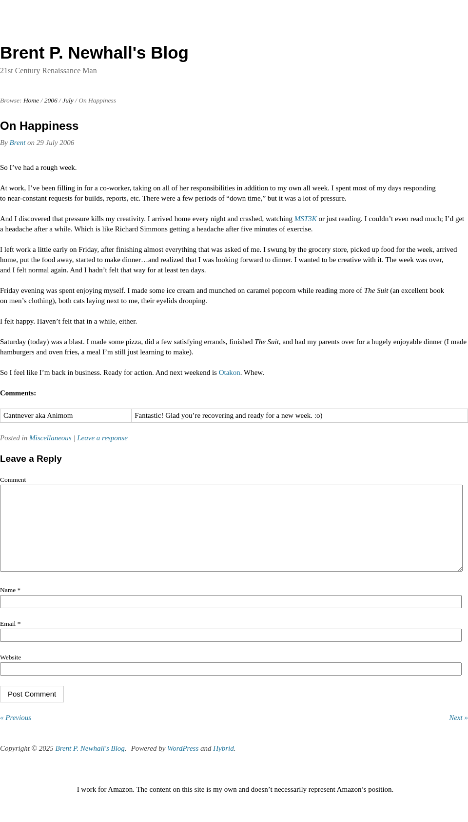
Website (10, 672)
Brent (18, 142)
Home (31, 100)
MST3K (305, 219)
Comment (13, 479)
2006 (51, 100)
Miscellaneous (50, 438)
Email (10, 638)
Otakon (229, 372)
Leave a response (102, 438)
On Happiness (39, 125)
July (68, 100)
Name (10, 604)
